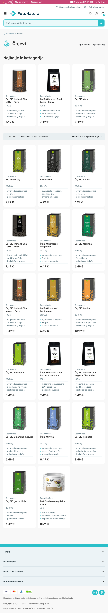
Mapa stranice (9, 608)
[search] (54, 23)
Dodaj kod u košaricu (89, 2)
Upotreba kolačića (26, 608)
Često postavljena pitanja (69, 7)
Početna (8, 34)
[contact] (90, 13)
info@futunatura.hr (94, 7)
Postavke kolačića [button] (45, 608)
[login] (96, 13)
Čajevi (20, 34)
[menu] (5, 13)
